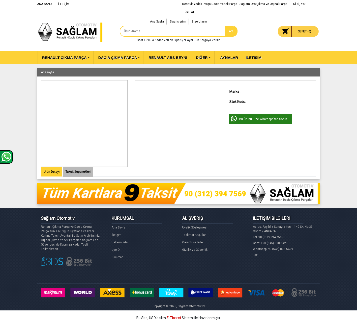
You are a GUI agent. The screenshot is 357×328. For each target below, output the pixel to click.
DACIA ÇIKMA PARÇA (117, 57)
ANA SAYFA (44, 4)
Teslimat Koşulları (194, 235)
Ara (231, 31)
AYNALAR (228, 57)
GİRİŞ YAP (299, 4)
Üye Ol (116, 250)
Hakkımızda (120, 242)
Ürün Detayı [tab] (52, 172)
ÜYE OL (190, 12)
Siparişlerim (178, 21)
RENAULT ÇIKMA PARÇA (64, 57)
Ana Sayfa (157, 21)
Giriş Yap (117, 257)
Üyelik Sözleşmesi (194, 227)
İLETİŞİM (63, 4)
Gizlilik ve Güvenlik (195, 250)
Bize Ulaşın (199, 21)
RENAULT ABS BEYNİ (168, 57)
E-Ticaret (174, 318)
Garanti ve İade (192, 242)
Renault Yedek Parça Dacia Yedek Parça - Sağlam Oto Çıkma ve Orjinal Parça (234, 4)
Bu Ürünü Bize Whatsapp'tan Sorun (263, 119)
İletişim (116, 235)
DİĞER (202, 57)
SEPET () (304, 31)
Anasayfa (47, 72)
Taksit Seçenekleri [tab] (77, 172)
